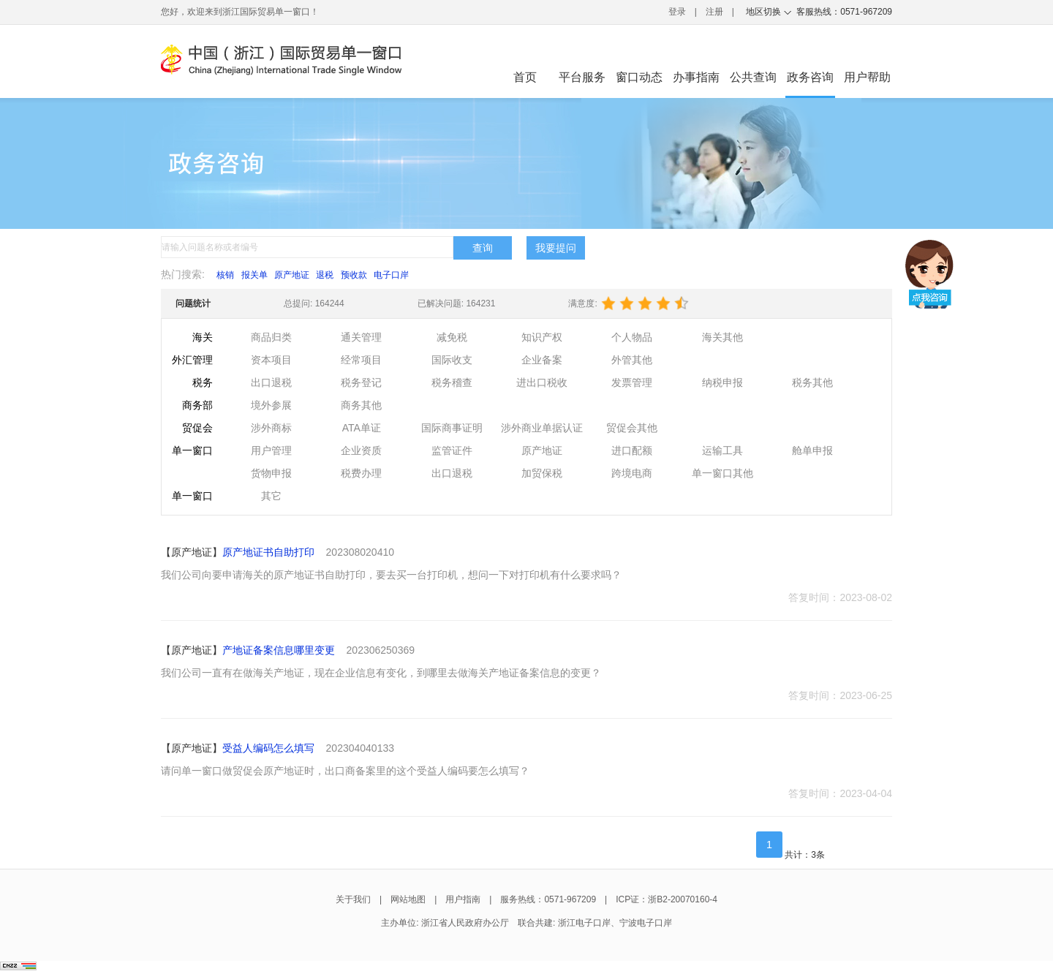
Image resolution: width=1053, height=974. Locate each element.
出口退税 (271, 382)
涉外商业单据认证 (542, 428)
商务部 (197, 405)
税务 (202, 382)
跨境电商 (631, 473)
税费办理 (361, 473)
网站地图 (408, 899)
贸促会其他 (631, 428)
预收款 (354, 275)
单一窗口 (192, 450)
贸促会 (197, 428)
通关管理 (361, 337)
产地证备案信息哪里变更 (278, 650)
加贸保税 (541, 473)
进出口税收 (541, 382)
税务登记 (361, 382)
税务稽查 (451, 382)
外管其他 (631, 360)
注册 (714, 12)
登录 (677, 12)
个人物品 (631, 337)
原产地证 (291, 275)
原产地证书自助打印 (268, 552)
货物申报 (271, 473)
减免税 (452, 337)
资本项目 (271, 360)
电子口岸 (391, 275)
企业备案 (541, 360)
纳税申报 (722, 382)
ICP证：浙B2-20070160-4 (666, 899)
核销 (225, 275)
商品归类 (271, 337)
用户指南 (462, 899)
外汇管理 (192, 360)
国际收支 (451, 360)
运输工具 (722, 450)
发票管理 (631, 382)
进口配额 (631, 450)
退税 (324, 275)
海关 (202, 337)
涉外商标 (271, 428)
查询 (482, 248)
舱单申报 (812, 450)
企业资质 (361, 450)
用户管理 (271, 450)
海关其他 (722, 337)
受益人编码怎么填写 (268, 748)
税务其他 (812, 382)
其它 (271, 496)
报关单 (254, 275)
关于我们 (353, 899)
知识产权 (541, 337)
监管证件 (451, 450)
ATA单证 (361, 428)
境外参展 (271, 405)
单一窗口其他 (722, 473)
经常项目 (361, 360)
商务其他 (361, 405)
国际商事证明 (452, 428)
